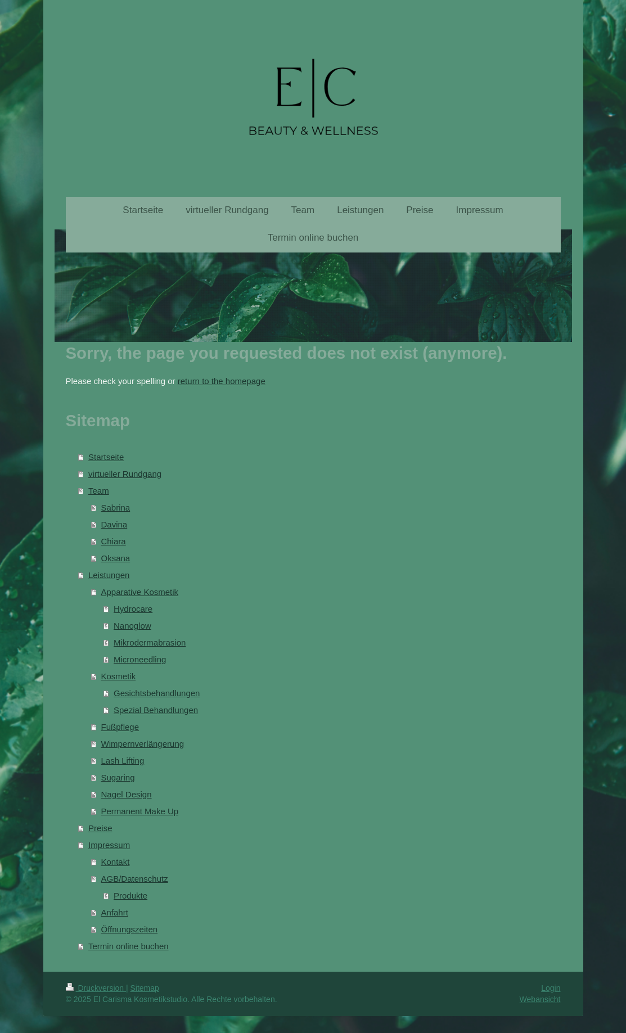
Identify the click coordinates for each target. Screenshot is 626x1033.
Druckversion (96, 988)
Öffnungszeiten (129, 929)
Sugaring (118, 777)
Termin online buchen (128, 946)
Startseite (106, 457)
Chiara (113, 541)
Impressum (109, 845)
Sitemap (144, 988)
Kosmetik (118, 676)
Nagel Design (126, 794)
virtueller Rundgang (124, 474)
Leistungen (108, 575)
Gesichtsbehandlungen (157, 693)
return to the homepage (221, 381)
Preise (100, 828)
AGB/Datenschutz (134, 878)
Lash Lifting (123, 760)
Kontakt (115, 862)
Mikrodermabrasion (150, 642)
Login (550, 988)
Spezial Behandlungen (156, 710)
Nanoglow (132, 625)
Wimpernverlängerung (142, 743)
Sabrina (115, 507)
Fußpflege (120, 727)
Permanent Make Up (140, 811)
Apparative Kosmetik (140, 592)
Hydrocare (133, 609)
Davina (114, 524)
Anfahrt (114, 912)
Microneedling (140, 659)
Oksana (115, 558)
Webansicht (540, 999)
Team (98, 490)
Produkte (130, 895)
